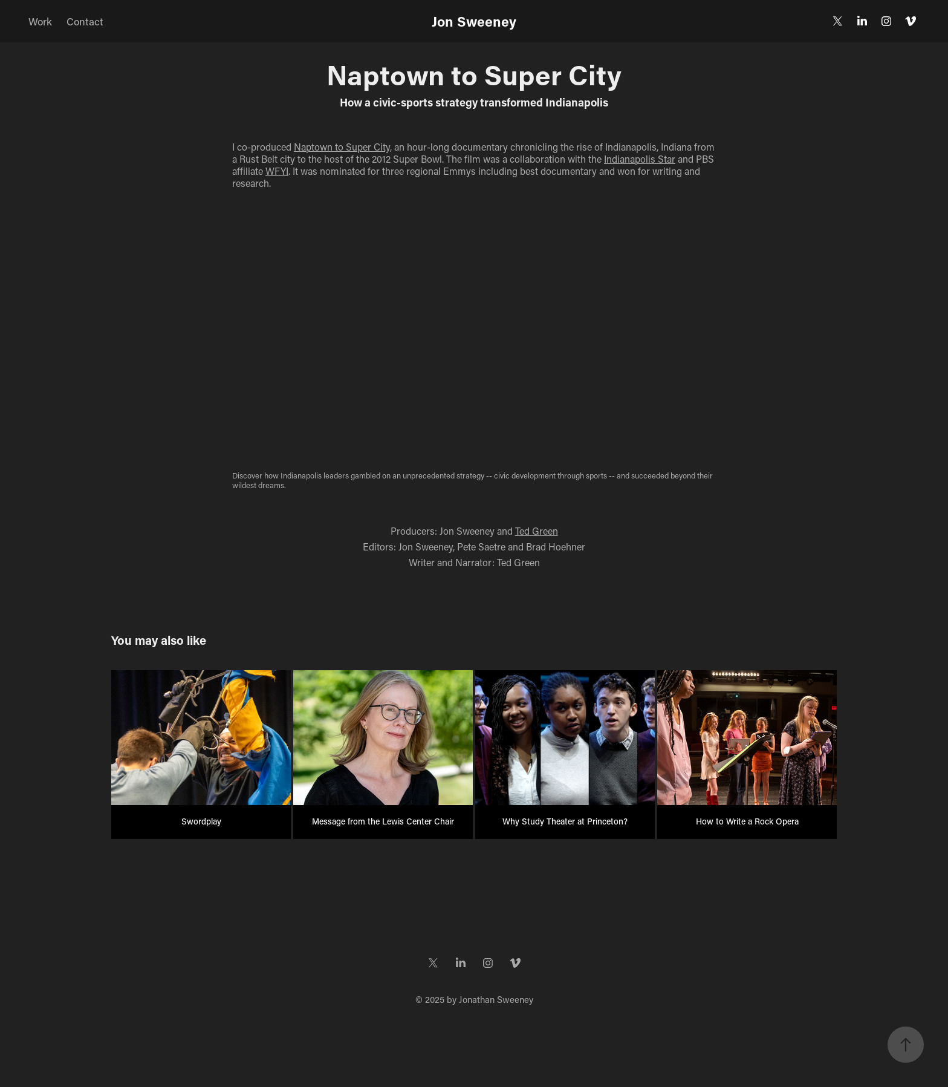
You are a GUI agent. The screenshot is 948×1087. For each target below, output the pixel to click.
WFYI (276, 171)
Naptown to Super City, (343, 146)
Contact (85, 21)
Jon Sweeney (474, 21)
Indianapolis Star (639, 158)
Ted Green (536, 530)
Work (40, 21)
